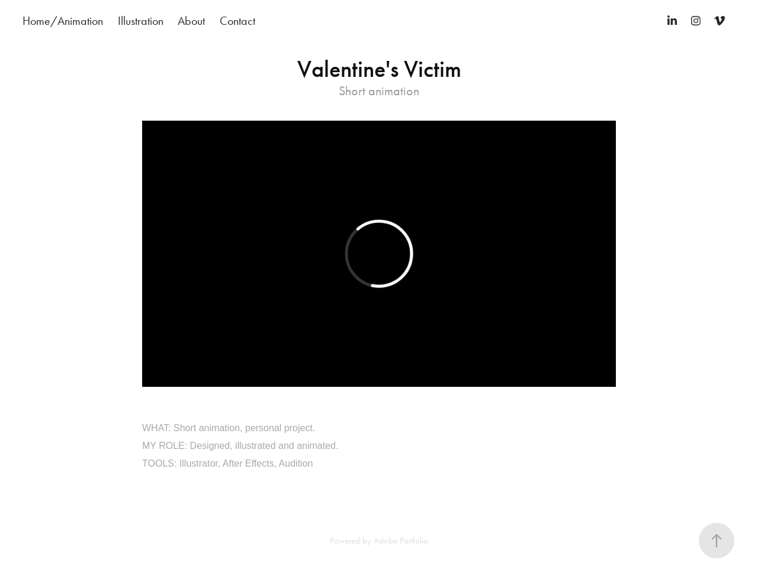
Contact (237, 21)
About (191, 21)
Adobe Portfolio (401, 540)
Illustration (140, 21)
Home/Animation (63, 21)
